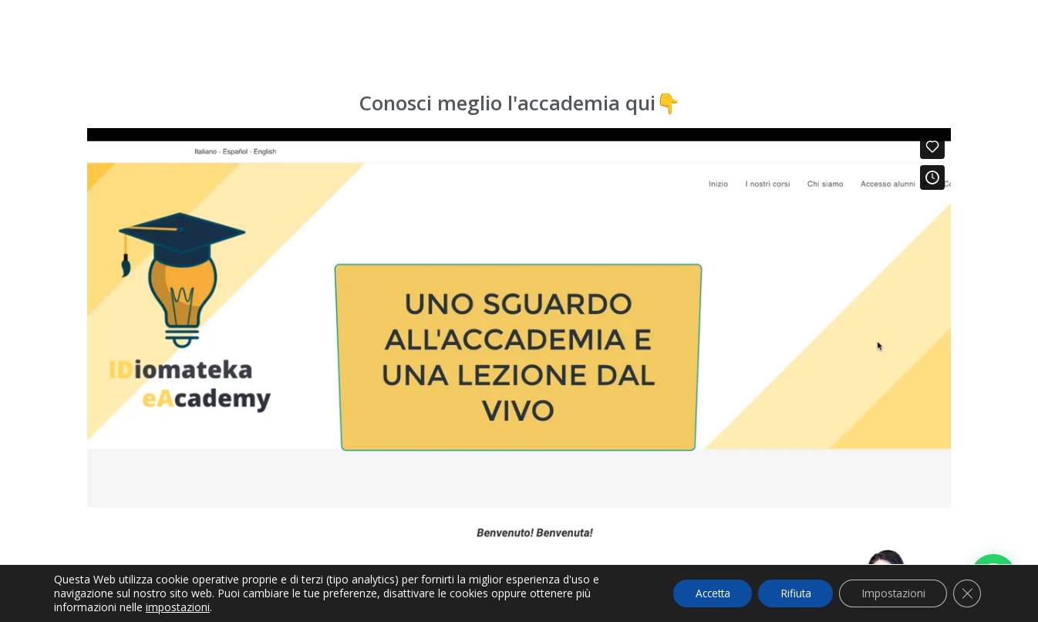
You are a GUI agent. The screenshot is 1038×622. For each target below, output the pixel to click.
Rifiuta (791, 593)
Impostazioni (891, 593)
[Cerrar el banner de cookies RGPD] (967, 593)
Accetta (704, 593)
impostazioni (178, 607)
